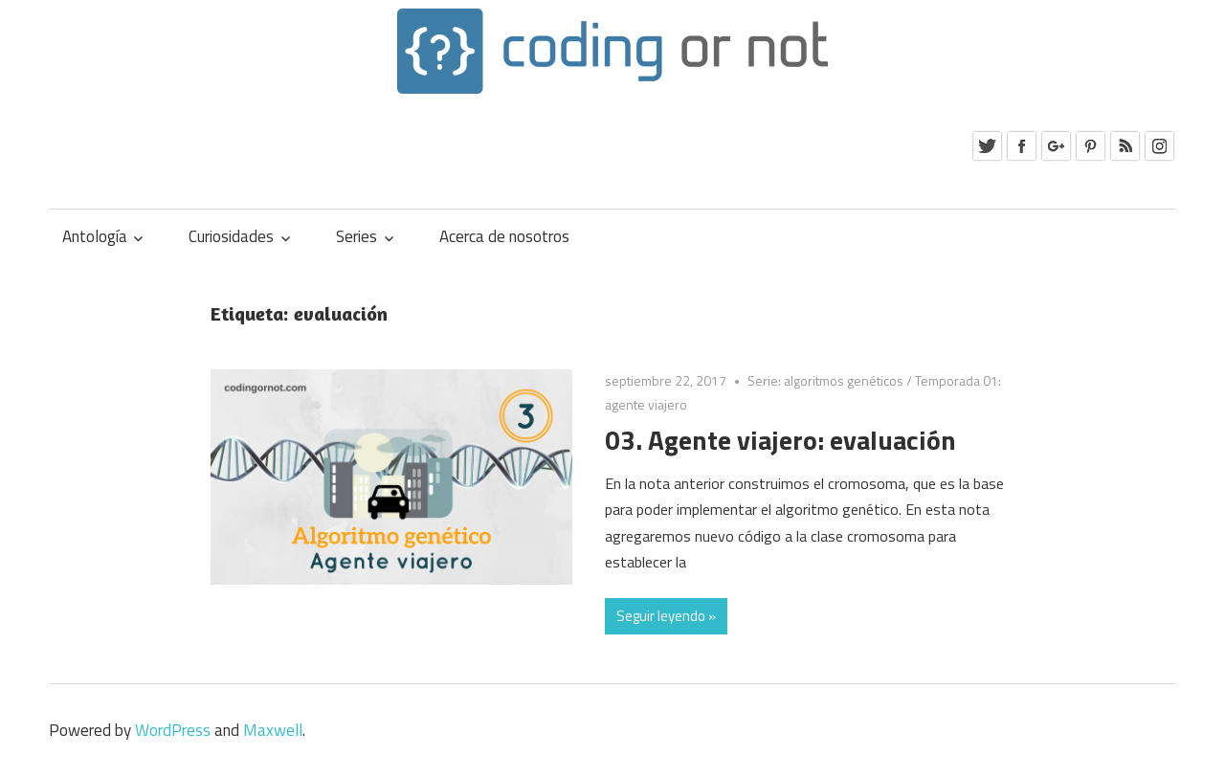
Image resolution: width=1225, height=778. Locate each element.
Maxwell (272, 730)
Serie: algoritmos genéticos (825, 380)
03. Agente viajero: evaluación (780, 439)
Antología (94, 236)
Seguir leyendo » (666, 616)
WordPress (173, 730)
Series (356, 236)
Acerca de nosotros (504, 236)
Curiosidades (231, 236)
